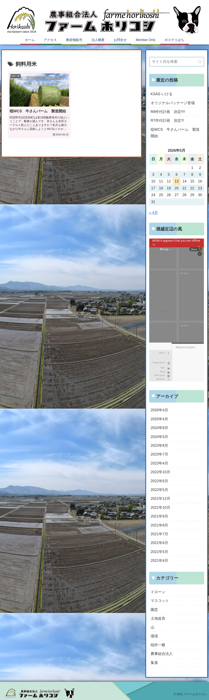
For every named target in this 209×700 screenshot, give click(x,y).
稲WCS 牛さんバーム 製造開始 (175, 132)
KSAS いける (161, 94)
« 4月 (153, 213)
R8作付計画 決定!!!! (168, 112)
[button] (199, 61)
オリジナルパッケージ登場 (173, 103)
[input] (176, 61)
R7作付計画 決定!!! (167, 120)
